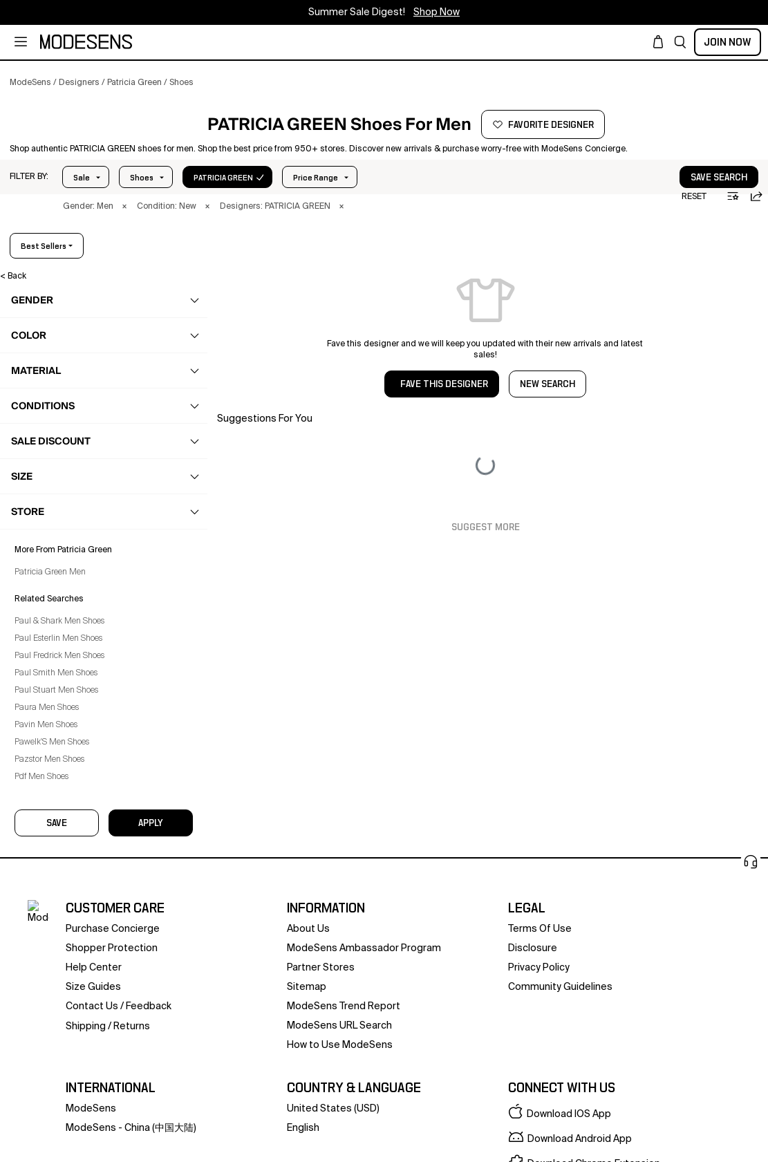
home (42, 713)
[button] (680, 42)
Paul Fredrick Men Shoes (69, 1065)
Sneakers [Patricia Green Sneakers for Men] (55, 605)
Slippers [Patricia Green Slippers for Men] (52, 578)
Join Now (727, 42)
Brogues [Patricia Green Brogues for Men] (53, 470)
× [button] (124, 242)
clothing (47, 389)
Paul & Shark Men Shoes (69, 1031)
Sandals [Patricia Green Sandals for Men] (53, 551)
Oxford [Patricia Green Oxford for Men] (50, 524)
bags (40, 632)
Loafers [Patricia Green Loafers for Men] (52, 497)
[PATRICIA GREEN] (101, 150)
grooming (50, 686)
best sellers (713, 281)
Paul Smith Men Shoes (65, 1082)
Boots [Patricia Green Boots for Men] (48, 443)
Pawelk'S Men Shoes (61, 1151)
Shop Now (436, 12)
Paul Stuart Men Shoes (66, 1100)
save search (676, 213)
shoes (42, 416)
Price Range (152, 213)
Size (223, 213)
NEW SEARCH (547, 419)
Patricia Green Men (59, 981)
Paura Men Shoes (56, 1117)
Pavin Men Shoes (55, 1134)
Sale (81, 213)
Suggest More (485, 563)
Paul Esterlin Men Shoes (68, 1048)
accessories (54, 659)
